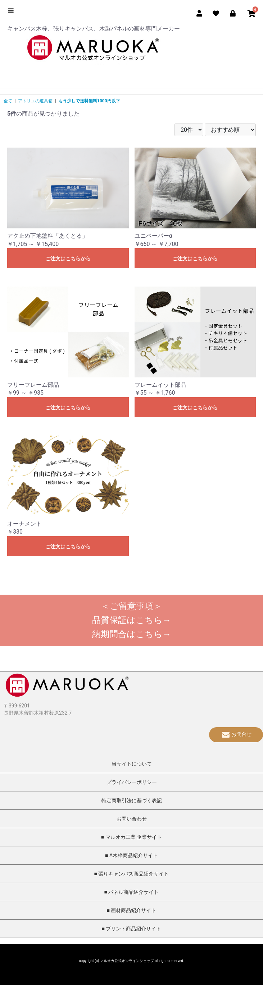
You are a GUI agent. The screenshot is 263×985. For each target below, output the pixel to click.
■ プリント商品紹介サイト (132, 928)
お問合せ (236, 734)
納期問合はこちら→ (131, 634)
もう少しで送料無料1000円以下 (89, 100)
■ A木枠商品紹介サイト (131, 855)
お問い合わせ (132, 819)
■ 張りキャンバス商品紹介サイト (131, 874)
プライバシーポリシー (131, 782)
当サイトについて (132, 764)
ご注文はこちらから (68, 258)
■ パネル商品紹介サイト (131, 892)
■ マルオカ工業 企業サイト (131, 837)
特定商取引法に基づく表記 (131, 800)
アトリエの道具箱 (35, 100)
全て (8, 100)
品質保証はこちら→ (131, 620)
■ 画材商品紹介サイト (132, 910)
